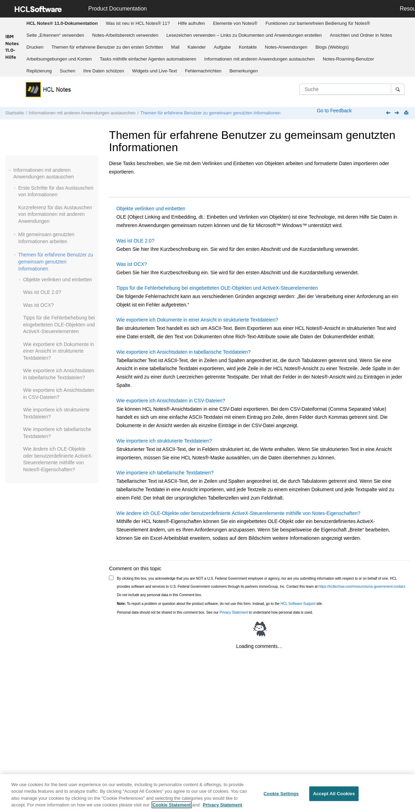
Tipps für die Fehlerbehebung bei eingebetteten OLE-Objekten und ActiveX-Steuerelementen (59, 324)
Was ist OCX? (38, 305)
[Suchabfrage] (351, 89)
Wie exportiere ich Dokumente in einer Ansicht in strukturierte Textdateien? (58, 351)
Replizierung (39, 70)
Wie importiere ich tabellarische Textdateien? (165, 472)
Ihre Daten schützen (103, 70)
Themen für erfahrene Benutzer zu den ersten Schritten (107, 47)
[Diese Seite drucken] (406, 113)
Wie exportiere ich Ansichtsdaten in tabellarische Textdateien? (183, 352)
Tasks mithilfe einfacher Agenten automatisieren (148, 59)
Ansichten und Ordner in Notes (361, 35)
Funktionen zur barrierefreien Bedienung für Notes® (317, 23)
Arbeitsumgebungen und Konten (59, 59)
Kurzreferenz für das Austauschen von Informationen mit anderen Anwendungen (55, 214)
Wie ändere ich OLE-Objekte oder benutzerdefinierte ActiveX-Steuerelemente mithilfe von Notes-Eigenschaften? (238, 513)
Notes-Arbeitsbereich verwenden (125, 35)
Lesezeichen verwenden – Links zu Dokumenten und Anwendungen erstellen (244, 35)
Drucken (35, 47)
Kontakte (248, 47)
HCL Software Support (298, 604)
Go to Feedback (334, 110)
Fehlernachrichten (203, 70)
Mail (175, 47)
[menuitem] (62, 23)
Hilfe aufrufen (191, 23)
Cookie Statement (171, 804)
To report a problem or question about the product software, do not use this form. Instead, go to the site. (220, 604)
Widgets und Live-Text (154, 70)
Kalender (196, 47)
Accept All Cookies (334, 793)
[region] (207, 793)
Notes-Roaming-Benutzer (348, 59)
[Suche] (397, 89)
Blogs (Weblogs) (332, 47)
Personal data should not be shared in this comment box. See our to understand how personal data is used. (215, 612)
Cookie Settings (281, 793)
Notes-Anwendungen (286, 47)
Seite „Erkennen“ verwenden (55, 35)
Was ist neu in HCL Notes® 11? (138, 23)
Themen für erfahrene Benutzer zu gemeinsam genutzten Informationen (210, 113)
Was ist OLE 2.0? (42, 292)
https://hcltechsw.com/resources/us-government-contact (362, 586)
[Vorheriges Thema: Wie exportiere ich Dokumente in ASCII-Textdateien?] (388, 113)
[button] (10, 170)
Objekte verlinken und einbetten (57, 279)
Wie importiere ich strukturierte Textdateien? (164, 441)
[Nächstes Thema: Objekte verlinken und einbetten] (397, 113)
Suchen (67, 70)
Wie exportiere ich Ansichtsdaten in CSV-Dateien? (170, 400)
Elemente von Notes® (235, 23)
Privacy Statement (234, 612)
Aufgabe (222, 47)
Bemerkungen (243, 70)
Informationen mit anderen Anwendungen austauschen (259, 59)
